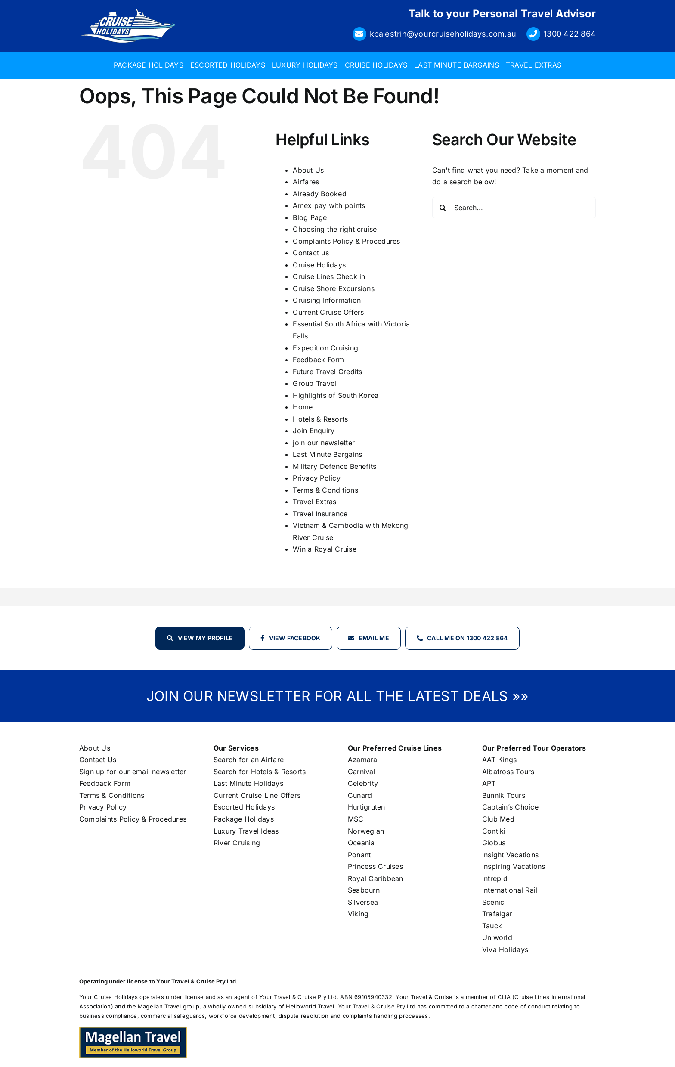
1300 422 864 (570, 33)
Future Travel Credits (327, 371)
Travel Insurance (320, 513)
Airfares (306, 181)
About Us (308, 170)
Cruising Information (327, 300)
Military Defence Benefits (334, 466)
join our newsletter (324, 442)
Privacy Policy (316, 478)
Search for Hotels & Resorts (260, 771)
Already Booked (319, 193)
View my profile (205, 638)
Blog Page (310, 217)
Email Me (374, 638)
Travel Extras (314, 501)
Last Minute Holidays (248, 783)
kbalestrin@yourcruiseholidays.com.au (443, 33)
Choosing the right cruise (335, 229)
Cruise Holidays (319, 265)
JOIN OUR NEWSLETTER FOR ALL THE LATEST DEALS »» (337, 696)
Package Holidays (244, 819)
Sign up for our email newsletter (132, 771)
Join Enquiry (313, 430)
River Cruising (237, 842)
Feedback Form (318, 359)
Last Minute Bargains (327, 454)
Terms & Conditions (325, 490)
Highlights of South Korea (335, 395)
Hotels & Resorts (320, 419)
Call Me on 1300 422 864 (467, 638)
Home (303, 407)
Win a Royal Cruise (324, 549)
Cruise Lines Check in (329, 276)
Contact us (310, 252)
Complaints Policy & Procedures (346, 241)
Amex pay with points (329, 205)
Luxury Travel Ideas (246, 831)
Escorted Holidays (244, 807)
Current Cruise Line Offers (257, 795)
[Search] (443, 207)
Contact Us (97, 759)
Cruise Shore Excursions (334, 288)
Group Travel (314, 383)
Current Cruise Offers (328, 312)
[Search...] (514, 207)
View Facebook (295, 638)
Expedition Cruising (325, 348)
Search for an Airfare (249, 759)
